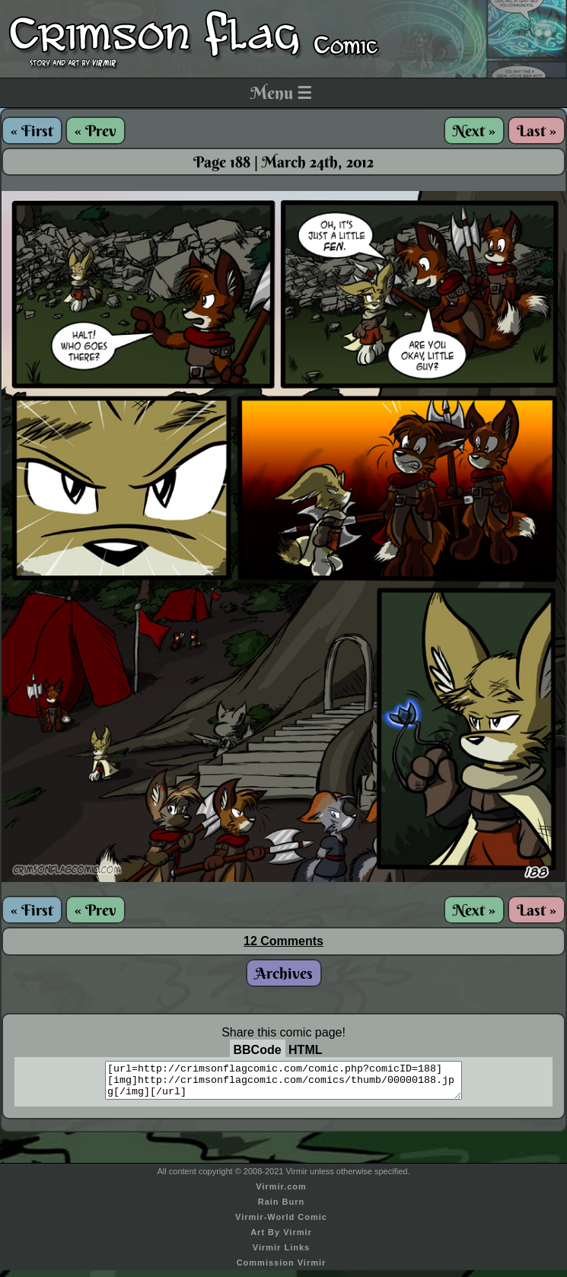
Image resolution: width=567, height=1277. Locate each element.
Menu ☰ (281, 92)
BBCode (258, 1049)
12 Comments (283, 941)
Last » (536, 130)
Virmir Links (281, 1254)
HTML (305, 1049)
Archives (284, 972)
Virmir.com (281, 1193)
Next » (474, 130)
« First (32, 130)
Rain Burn (281, 1208)
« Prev (95, 130)
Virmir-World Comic (281, 1223)
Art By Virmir (281, 1239)
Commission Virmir (282, 1269)
